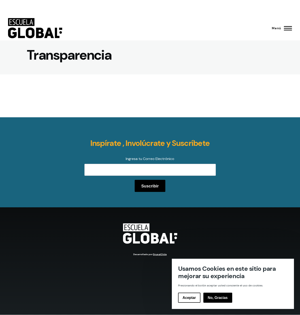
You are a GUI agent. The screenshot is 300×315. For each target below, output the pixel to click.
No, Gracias (218, 298)
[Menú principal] (280, 28)
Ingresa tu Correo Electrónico (150, 158)
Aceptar (189, 298)
